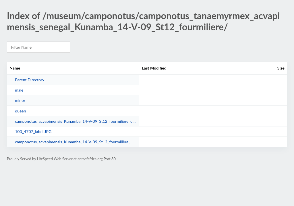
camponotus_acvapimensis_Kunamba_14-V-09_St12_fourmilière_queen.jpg (75, 121)
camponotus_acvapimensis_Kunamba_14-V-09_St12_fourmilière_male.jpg (75, 141)
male (19, 90)
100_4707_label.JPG (33, 131)
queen (20, 110)
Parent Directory (29, 79)
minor (20, 100)
